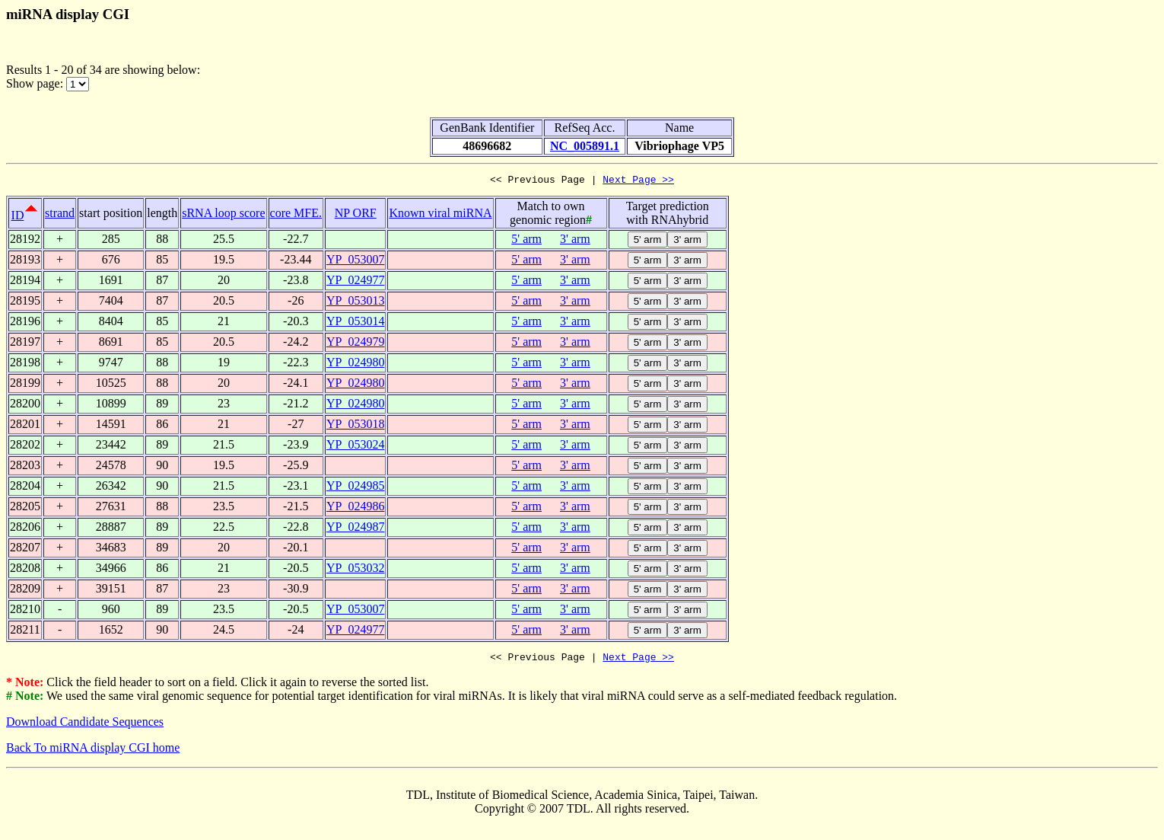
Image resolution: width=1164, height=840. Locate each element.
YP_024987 (355, 528)
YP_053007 (355, 261)
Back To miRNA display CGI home (93, 752)
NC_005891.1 (584, 145)
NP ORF (356, 215)
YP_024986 (355, 508)
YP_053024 (355, 446)
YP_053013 (355, 302)
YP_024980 (355, 364)
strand (60, 215)
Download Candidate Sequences (85, 726)
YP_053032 (355, 570)
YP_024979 (355, 343)
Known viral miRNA (440, 215)
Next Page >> (638, 181)
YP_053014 (355, 323)
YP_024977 (355, 282)
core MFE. (296, 215)
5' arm (526, 241)
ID (17, 217)
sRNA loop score (223, 215)
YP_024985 (355, 487)
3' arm (575, 241)
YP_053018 (355, 426)
